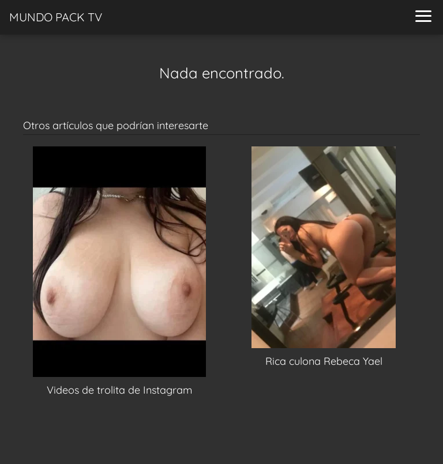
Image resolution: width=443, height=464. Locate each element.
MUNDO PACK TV (55, 17)
